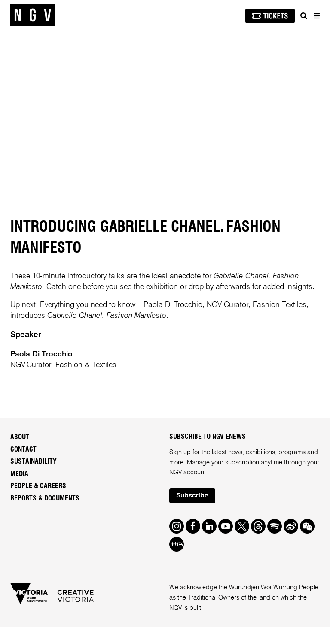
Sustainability (33, 461)
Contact (23, 449)
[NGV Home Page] (32, 15)
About (19, 437)
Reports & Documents (44, 498)
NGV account (187, 473)
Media (19, 473)
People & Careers (38, 485)
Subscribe (192, 495)
